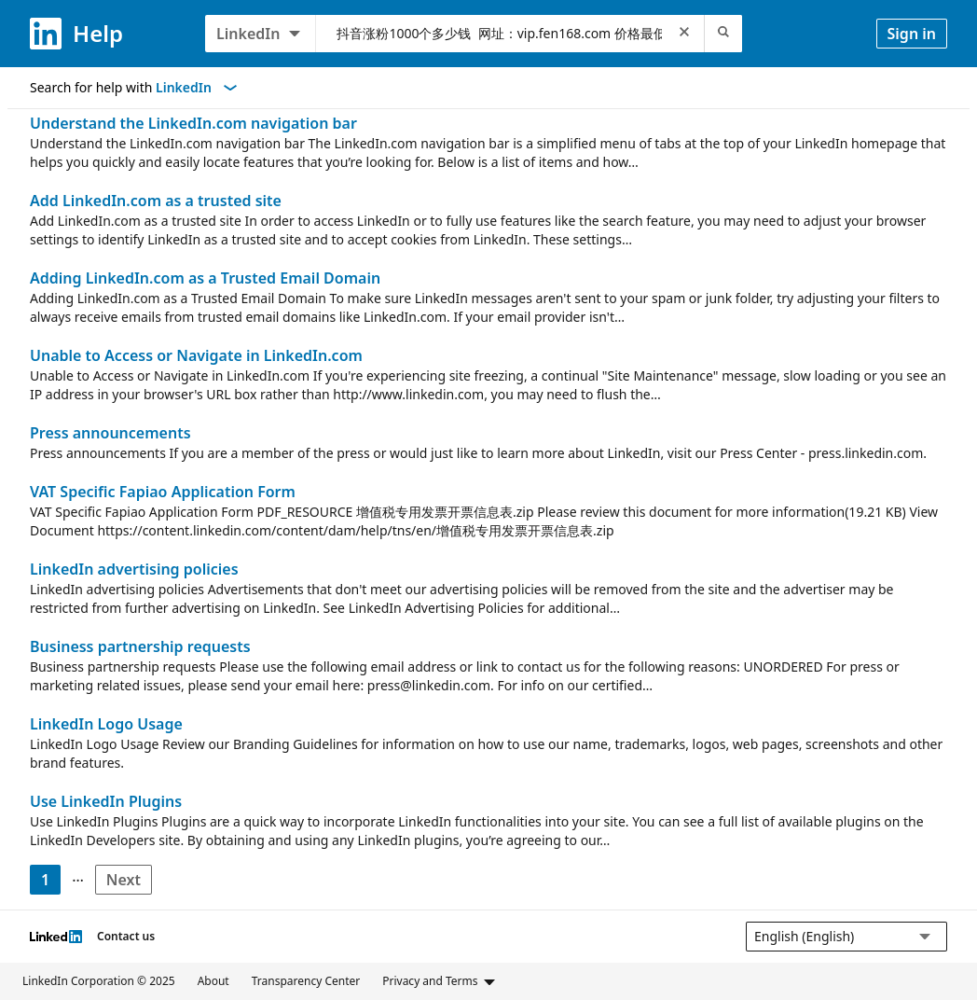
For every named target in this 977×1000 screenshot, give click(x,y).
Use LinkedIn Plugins (106, 801)
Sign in (912, 33)
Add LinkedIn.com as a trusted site (156, 200)
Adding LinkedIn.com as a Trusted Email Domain (205, 278)
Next (129, 882)
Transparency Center (306, 981)
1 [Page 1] (45, 879)
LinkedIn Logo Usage (106, 724)
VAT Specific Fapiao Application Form (163, 491)
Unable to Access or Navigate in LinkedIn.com (196, 355)
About (213, 981)
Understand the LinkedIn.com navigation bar (193, 123)
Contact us (126, 936)
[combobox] (498, 33)
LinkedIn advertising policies (134, 569)
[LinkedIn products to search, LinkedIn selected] (260, 33)
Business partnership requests (140, 646)
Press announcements (110, 433)
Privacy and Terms (439, 981)
